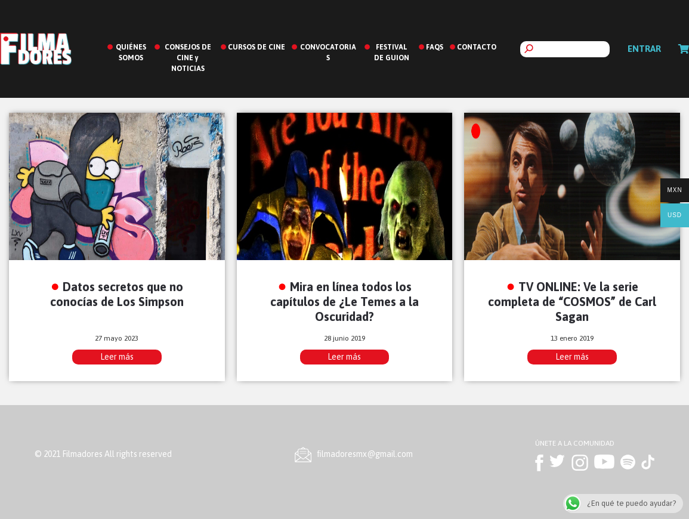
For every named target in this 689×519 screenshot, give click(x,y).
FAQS (434, 47)
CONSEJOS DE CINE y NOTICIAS (188, 58)
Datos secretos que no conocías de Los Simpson (117, 294)
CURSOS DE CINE (256, 47)
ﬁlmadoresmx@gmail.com (365, 454)
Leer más (117, 357)
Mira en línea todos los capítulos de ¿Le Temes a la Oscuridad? (344, 301)
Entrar (644, 49)
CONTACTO (476, 47)
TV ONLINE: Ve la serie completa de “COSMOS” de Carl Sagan (572, 301)
